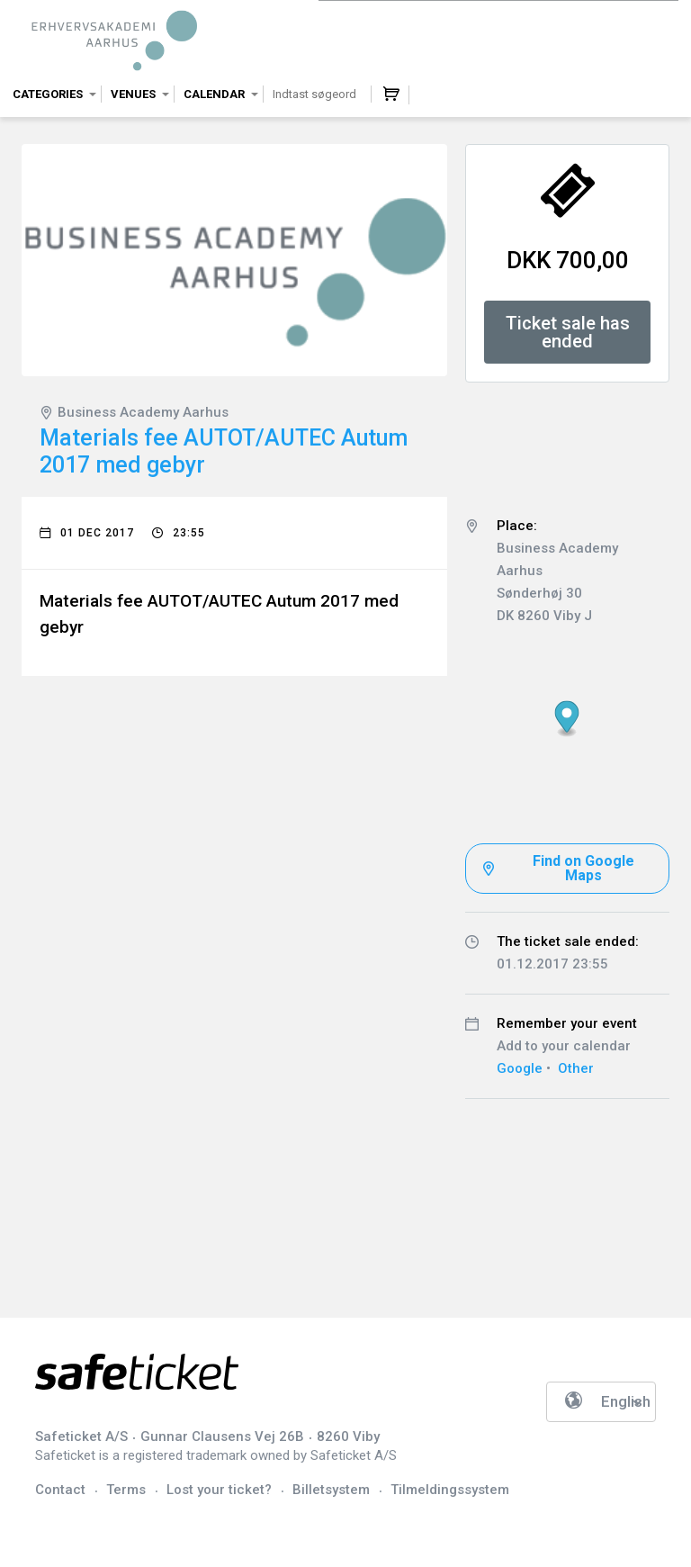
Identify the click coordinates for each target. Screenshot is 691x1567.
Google (520, 1068)
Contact (60, 1489)
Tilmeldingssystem (449, 1489)
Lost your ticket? (219, 1489)
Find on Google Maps (583, 868)
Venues (133, 94)
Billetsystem (331, 1489)
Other (576, 1068)
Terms (126, 1489)
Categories (48, 94)
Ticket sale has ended (568, 332)
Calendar (214, 94)
